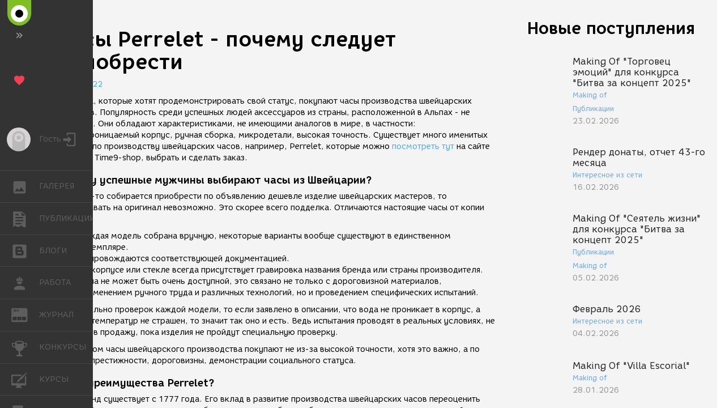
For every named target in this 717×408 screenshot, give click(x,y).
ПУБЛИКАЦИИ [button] (25, 219)
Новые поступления (611, 28)
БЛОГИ (25, 250)
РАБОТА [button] (25, 283)
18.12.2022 (79, 84)
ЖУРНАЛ (25, 314)
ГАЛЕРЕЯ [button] (25, 186)
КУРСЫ (25, 379)
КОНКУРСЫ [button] (25, 347)
